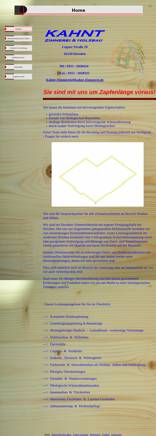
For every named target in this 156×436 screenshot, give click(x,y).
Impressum (116, 434)
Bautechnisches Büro (61, 434)
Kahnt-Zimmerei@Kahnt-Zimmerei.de (75, 80)
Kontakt (106, 434)
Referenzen (95, 434)
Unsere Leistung (80, 434)
